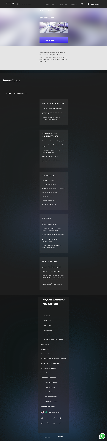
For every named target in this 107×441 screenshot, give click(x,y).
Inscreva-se (53, 40)
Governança (48, 10)
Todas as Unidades (24, 4)
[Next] (26, 93)
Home (41, 10)
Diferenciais (19, 93)
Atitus (8, 93)
